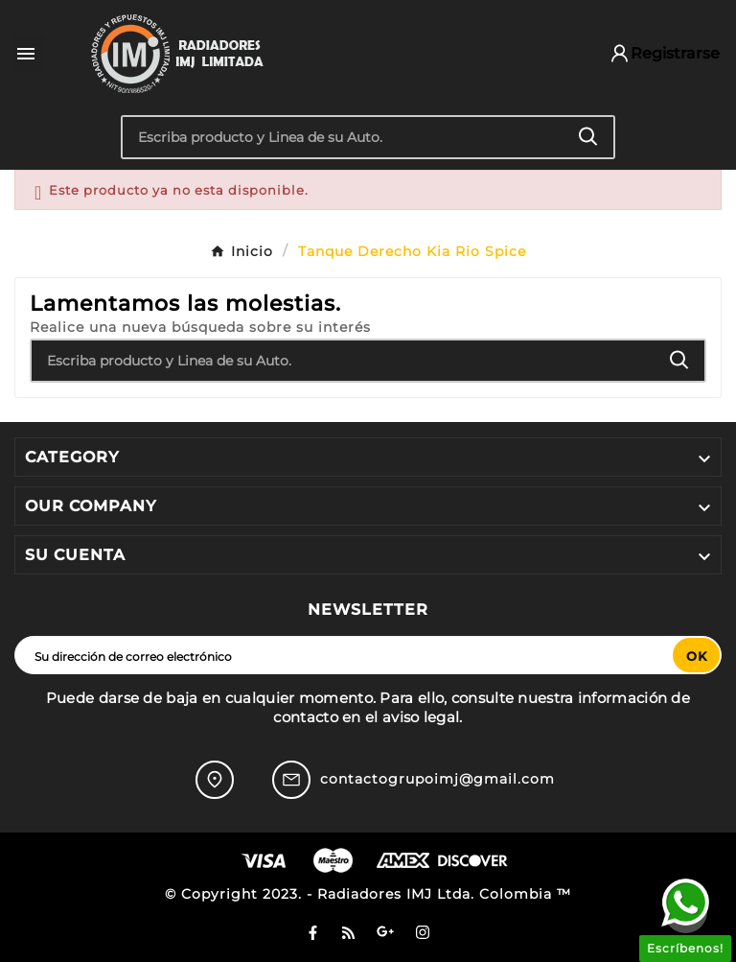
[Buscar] (343, 137)
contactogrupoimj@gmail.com (437, 778)
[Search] (588, 137)
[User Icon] (655, 53)
